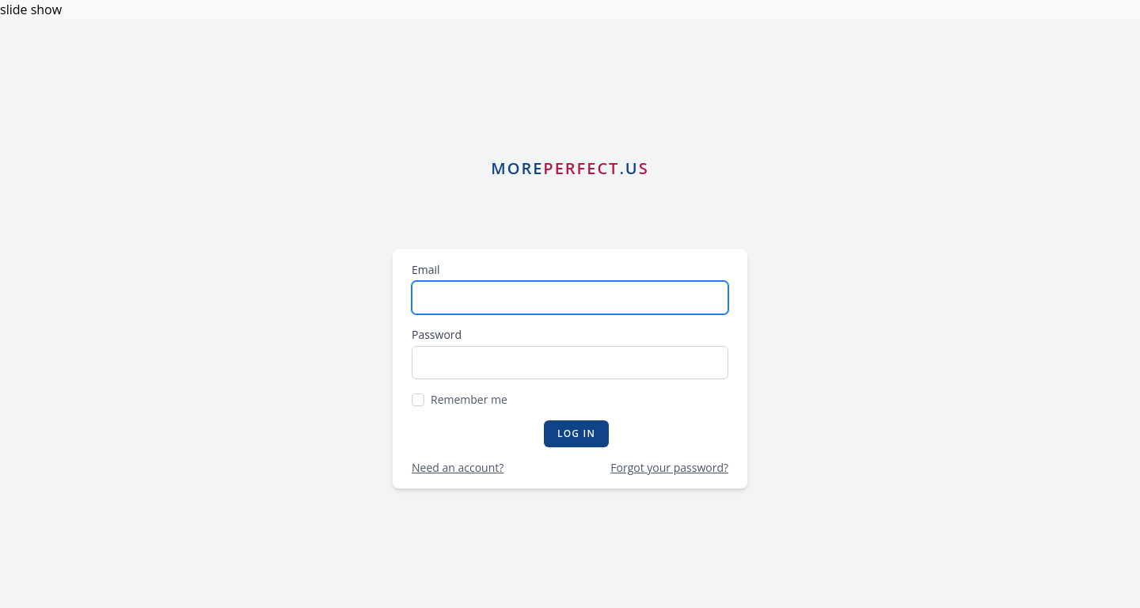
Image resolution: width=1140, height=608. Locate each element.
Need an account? (458, 467)
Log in (576, 433)
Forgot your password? (669, 467)
